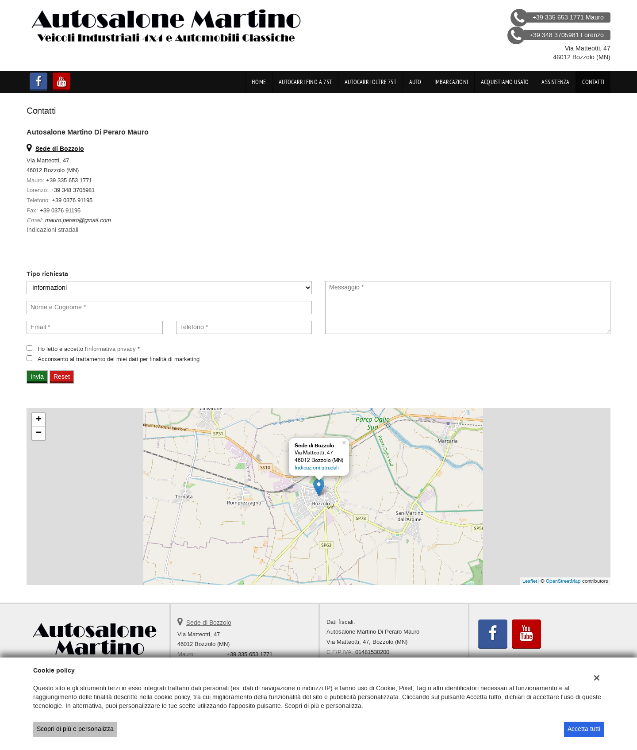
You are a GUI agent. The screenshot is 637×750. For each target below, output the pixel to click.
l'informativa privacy (110, 349)
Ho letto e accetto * (89, 349)
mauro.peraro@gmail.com (78, 220)
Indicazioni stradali (52, 230)
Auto (415, 82)
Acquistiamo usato (505, 82)
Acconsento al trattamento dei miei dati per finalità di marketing (119, 359)
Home (259, 82)
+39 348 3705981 (72, 190)
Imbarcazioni (451, 82)
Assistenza (555, 82)
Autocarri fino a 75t (305, 82)
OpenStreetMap (563, 581)
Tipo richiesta (47, 274)
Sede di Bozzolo (208, 623)
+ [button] (39, 420)
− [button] (39, 433)
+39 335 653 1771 (69, 180)
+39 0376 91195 (72, 200)
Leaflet (529, 581)
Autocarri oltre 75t (370, 82)
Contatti (593, 82)
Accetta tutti (584, 729)
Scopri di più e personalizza (75, 729)
